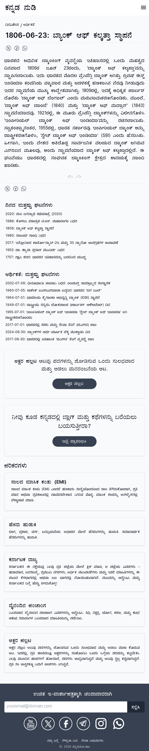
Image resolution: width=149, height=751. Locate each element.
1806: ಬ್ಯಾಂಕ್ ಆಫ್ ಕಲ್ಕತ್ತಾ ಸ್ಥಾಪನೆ (30, 229)
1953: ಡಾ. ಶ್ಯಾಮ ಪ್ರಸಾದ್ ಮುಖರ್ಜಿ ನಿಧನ (35, 250)
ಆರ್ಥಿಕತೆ (29, 25)
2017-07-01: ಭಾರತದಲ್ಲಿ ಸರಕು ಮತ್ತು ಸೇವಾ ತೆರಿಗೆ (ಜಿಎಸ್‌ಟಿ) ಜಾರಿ (51, 325)
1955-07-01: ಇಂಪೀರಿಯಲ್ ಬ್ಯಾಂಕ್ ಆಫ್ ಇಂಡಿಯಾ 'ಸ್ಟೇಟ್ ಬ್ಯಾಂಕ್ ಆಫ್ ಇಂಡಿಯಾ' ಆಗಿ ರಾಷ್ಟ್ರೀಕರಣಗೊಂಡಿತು (66, 315)
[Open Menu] (143, 7)
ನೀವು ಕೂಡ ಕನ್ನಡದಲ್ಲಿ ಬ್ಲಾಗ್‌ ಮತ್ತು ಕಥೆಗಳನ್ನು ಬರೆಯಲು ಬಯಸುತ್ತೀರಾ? (74, 430)
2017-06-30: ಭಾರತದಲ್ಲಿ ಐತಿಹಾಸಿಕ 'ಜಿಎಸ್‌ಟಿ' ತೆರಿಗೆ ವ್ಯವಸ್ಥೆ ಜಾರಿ (50, 340)
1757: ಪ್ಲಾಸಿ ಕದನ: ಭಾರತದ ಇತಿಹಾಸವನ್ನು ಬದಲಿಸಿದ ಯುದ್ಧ (46, 258)
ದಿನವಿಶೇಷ (12, 25)
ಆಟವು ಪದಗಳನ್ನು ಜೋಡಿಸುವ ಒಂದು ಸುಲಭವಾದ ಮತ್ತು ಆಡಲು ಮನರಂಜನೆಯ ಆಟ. (75, 374)
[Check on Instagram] (101, 723)
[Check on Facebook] (65, 723)
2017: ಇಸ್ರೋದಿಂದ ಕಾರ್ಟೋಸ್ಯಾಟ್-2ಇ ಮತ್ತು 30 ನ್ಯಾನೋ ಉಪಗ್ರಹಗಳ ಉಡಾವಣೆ (62, 243)
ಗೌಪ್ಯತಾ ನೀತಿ (70, 741)
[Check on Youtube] (30, 723)
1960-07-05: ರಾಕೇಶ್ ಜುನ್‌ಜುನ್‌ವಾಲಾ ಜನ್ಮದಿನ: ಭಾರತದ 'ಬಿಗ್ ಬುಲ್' (54, 291)
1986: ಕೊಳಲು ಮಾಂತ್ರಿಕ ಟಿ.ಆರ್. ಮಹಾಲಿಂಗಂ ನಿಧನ (41, 221)
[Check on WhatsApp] (118, 723)
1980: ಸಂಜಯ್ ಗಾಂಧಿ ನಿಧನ (26, 236)
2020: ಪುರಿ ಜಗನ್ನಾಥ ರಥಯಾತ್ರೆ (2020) (34, 214)
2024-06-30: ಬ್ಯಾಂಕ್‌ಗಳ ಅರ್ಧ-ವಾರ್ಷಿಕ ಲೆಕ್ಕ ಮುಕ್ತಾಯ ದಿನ (48, 332)
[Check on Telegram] (83, 723)
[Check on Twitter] (48, 723)
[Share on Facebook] (17, 48)
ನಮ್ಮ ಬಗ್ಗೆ (52, 741)
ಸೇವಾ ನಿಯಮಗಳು (92, 741)
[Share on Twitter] (9, 48)
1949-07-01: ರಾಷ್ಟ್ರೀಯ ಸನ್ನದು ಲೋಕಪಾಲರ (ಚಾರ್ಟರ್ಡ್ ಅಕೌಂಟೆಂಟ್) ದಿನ (58, 305)
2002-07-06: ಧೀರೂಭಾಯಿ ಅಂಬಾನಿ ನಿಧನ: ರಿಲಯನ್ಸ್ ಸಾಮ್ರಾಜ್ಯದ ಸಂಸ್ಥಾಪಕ (58, 284)
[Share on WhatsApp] (25, 48)
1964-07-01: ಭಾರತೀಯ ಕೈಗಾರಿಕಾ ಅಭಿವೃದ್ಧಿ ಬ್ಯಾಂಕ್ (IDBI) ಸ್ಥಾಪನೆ (53, 298)
